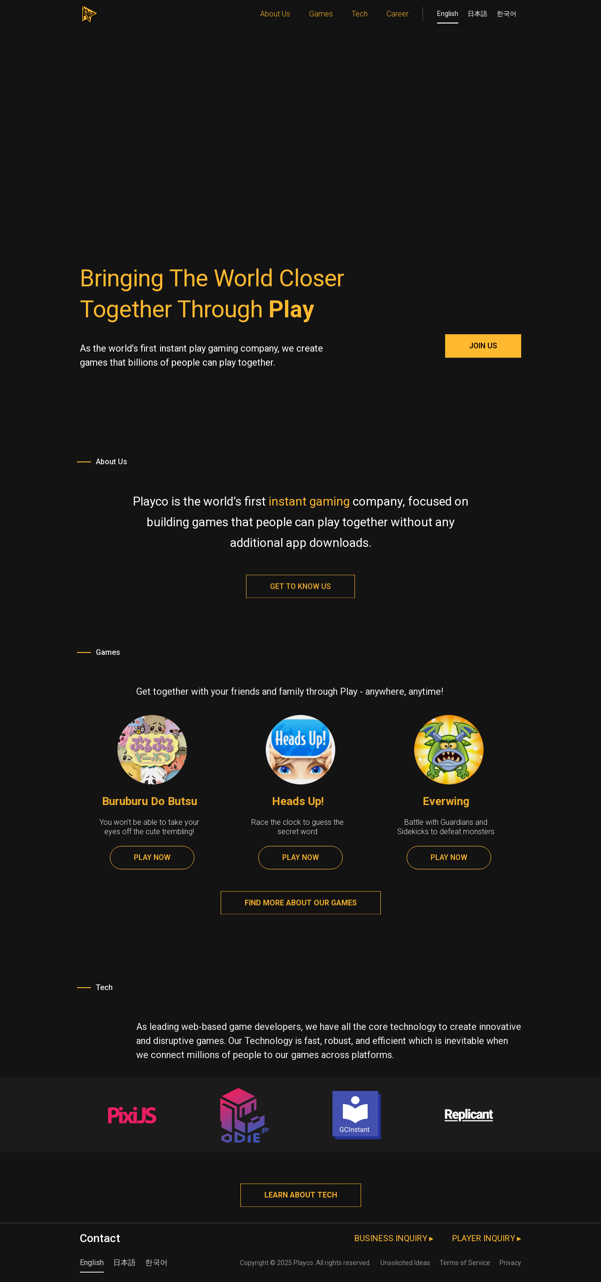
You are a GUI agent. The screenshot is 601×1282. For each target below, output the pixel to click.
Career (397, 13)
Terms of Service (464, 1263)
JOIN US (483, 345)
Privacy (510, 1263)
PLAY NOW (152, 857)
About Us (275, 13)
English (447, 13)
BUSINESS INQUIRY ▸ (393, 1238)
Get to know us (300, 591)
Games (321, 13)
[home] (89, 11)
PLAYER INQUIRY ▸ (486, 1238)
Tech (360, 13)
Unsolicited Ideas (405, 1263)
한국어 (506, 13)
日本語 (477, 13)
